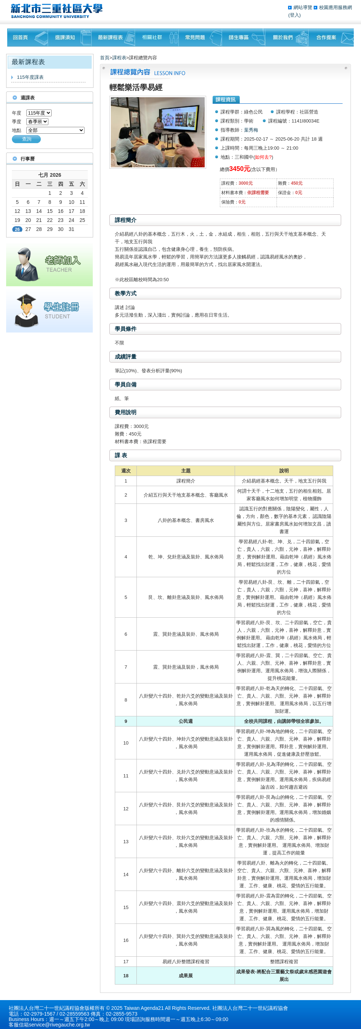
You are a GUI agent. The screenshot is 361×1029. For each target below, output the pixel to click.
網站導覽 (303, 7)
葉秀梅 (251, 130)
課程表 (119, 57)
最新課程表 (113, 38)
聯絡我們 (331, 38)
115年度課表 (30, 77)
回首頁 (27, 38)
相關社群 (157, 38)
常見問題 (200, 38)
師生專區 (243, 38)
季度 (16, 121)
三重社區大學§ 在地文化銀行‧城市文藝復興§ (58, 11)
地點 (16, 130)
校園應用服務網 (335, 7)
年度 (16, 113)
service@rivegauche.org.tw (59, 1025)
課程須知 (70, 38)
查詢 (26, 139)
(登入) (294, 15)
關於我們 (287, 38)
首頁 (104, 57)
